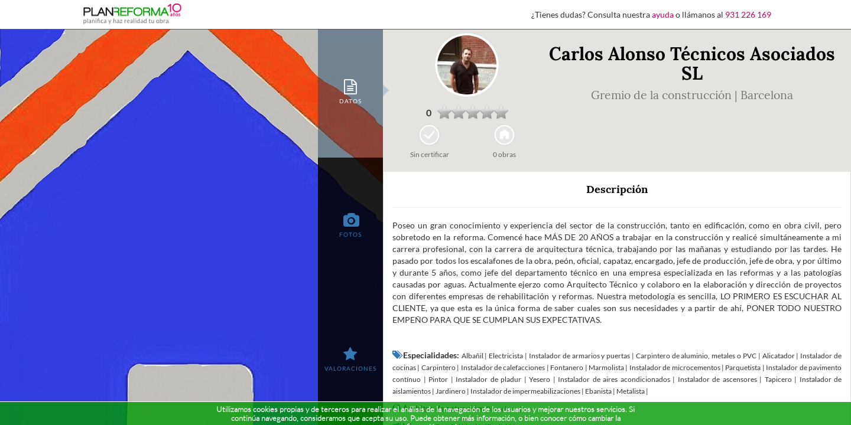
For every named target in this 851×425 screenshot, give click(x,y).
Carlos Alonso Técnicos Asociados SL (692, 63)
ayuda (663, 14)
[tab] (350, 91)
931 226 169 (748, 14)
